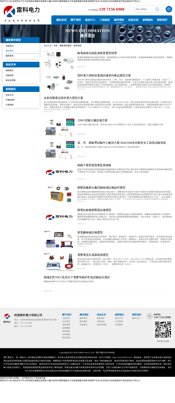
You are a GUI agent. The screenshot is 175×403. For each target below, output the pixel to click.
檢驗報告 (10, 70)
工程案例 (104, 19)
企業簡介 (66, 318)
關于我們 (76, 19)
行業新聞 (10, 105)
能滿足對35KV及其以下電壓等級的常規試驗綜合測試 (77, 277)
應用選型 (119, 19)
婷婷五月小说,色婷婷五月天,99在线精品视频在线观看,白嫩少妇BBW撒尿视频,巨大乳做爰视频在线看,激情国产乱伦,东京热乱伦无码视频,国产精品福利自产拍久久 (70, 1)
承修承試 (10, 46)
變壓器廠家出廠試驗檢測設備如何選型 (101, 187)
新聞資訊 (148, 19)
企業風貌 (66, 334)
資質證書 (66, 325)
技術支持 (133, 19)
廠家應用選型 (66, 46)
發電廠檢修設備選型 (90, 232)
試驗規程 (10, 75)
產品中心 (90, 19)
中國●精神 (10, 100)
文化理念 (66, 321)
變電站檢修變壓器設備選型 (94, 210)
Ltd (92, 353)
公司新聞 (119, 321)
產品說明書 (11, 80)
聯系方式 (136, 318)
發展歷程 (66, 331)
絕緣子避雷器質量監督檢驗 (94, 165)
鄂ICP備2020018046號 (105, 353)
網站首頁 (61, 19)
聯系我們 (162, 19)
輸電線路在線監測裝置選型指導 (97, 53)
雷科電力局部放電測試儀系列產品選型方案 (104, 75)
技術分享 (10, 95)
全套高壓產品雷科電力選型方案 (63, 97)
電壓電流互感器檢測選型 (92, 254)
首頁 (56, 46)
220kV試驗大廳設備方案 (92, 120)
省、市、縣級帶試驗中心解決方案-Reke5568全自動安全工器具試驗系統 (121, 142)
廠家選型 (10, 56)
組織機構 (66, 328)
